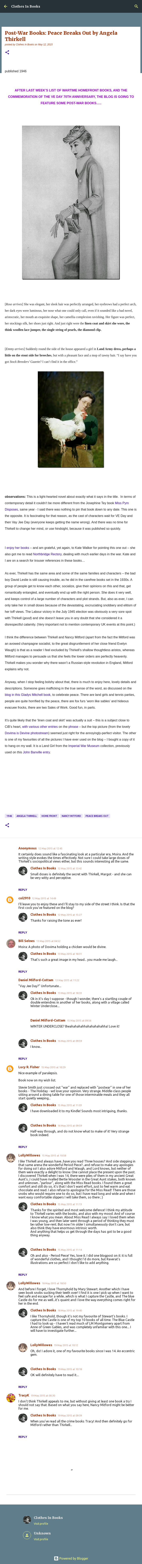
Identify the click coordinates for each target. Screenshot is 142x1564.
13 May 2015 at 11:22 (67, 980)
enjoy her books (18, 547)
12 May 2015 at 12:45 (50, 848)
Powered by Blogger (71, 1558)
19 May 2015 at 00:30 (43, 1395)
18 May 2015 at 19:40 (70, 1310)
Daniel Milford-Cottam (35, 980)
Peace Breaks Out (97, 816)
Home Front (49, 816)
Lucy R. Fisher (29, 1067)
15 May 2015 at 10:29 (53, 1067)
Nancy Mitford (71, 816)
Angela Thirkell (27, 816)
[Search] (136, 6)
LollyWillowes (29, 1155)
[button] (7, 52)
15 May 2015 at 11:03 (70, 1105)
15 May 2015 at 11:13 (70, 1204)
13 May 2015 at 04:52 (48, 941)
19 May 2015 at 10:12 (66, 1345)
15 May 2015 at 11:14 (70, 1249)
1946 (9, 816)
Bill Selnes (26, 941)
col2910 (24, 898)
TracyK (23, 1395)
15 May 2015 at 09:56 (79, 1020)
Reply (22, 889)
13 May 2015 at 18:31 (70, 953)
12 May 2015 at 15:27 (70, 914)
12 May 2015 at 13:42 (70, 868)
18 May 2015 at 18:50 (54, 1283)
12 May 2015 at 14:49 (44, 898)
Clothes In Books (25, 6)
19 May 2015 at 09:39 (70, 1415)
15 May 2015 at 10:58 (54, 1155)
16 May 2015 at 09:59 (70, 1040)
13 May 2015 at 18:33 (70, 993)
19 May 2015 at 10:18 (70, 1369)
